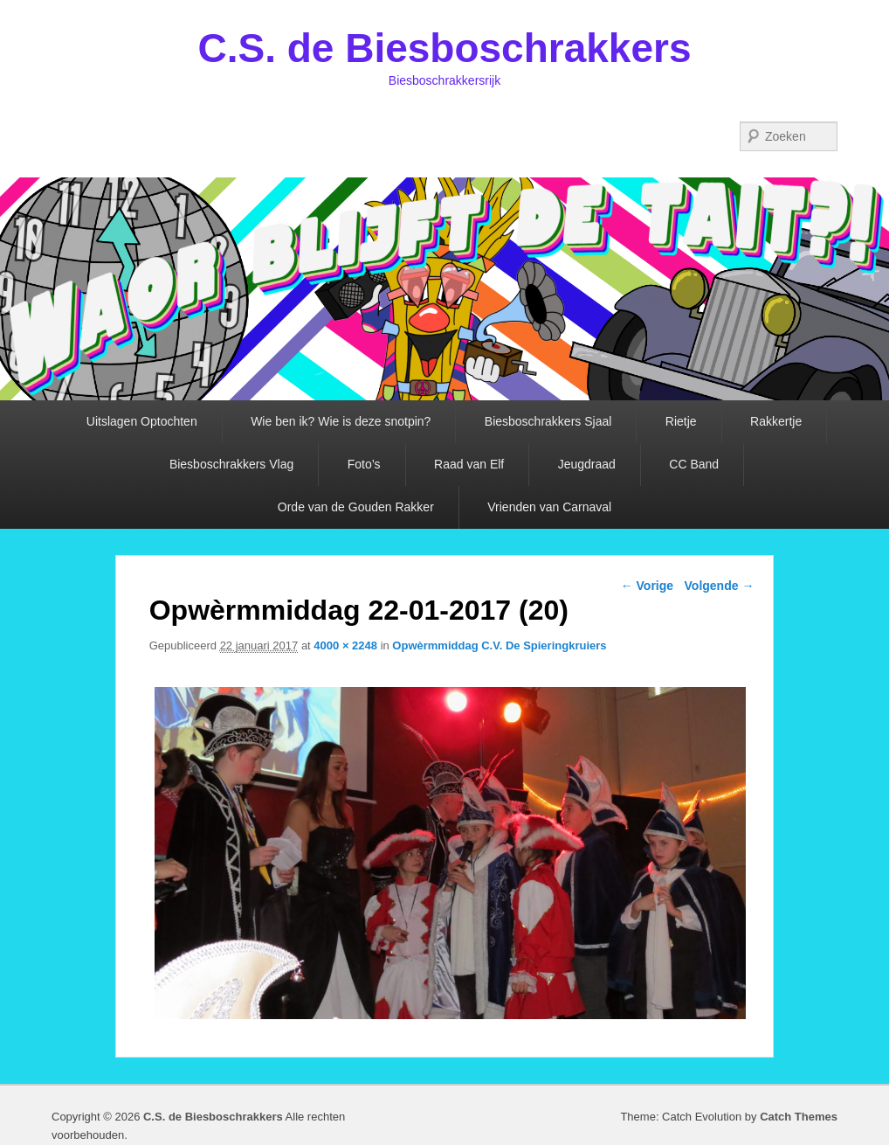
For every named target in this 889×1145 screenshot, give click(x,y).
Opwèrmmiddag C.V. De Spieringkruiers (499, 645)
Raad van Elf (469, 464)
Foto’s (364, 464)
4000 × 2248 (345, 645)
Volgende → (720, 586)
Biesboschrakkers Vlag (231, 464)
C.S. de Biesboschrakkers (444, 48)
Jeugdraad (587, 464)
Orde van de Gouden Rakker (356, 507)
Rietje (681, 421)
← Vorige (647, 586)
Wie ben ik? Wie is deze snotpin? (341, 421)
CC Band (694, 464)
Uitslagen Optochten (141, 421)
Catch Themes (798, 1116)
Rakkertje (776, 421)
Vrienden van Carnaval (549, 507)
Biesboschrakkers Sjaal (548, 421)
